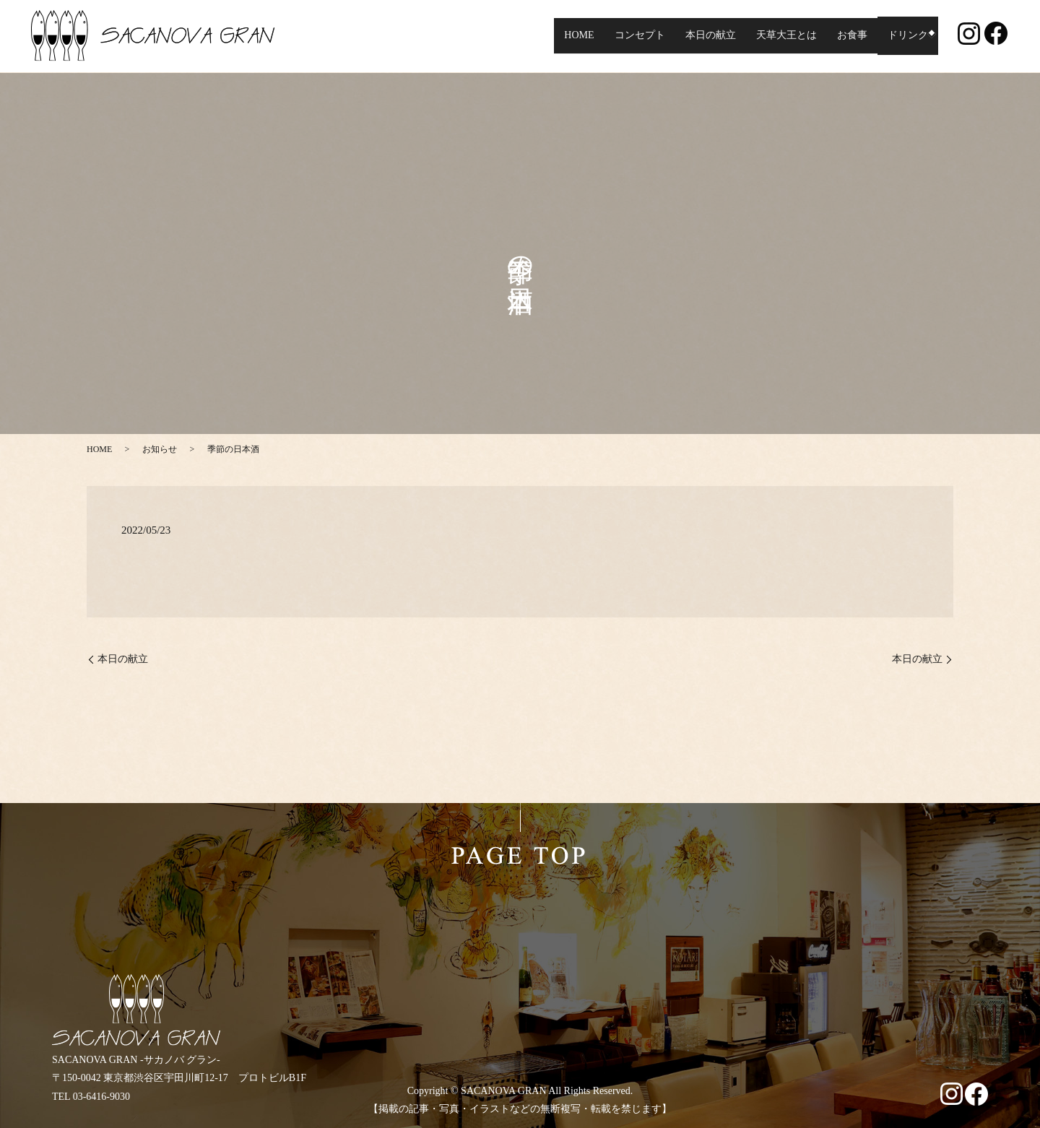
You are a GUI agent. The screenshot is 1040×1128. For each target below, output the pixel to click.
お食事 (847, 35)
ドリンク (903, 35)
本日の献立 (705, 35)
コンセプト (635, 35)
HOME (574, 35)
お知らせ (159, 449)
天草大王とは (781, 35)
